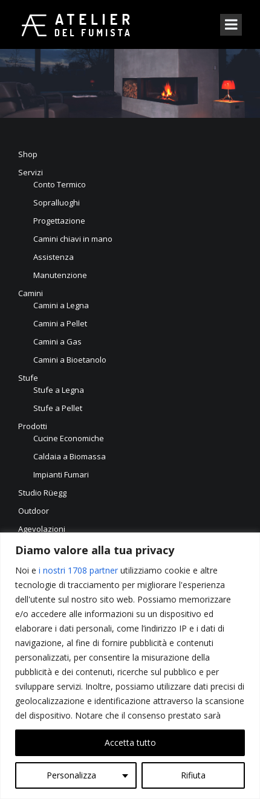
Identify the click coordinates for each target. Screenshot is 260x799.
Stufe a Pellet (57, 408)
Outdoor (33, 510)
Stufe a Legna (58, 389)
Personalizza (71, 775)
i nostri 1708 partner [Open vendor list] (78, 570)
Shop (27, 154)
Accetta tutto (130, 742)
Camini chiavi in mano (72, 238)
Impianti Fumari (61, 474)
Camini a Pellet (60, 323)
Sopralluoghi (56, 202)
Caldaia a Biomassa (69, 456)
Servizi (30, 172)
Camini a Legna (61, 305)
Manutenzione (60, 275)
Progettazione (59, 220)
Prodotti (32, 426)
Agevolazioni (41, 528)
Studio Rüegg (42, 492)
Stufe (28, 377)
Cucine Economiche (68, 438)
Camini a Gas (57, 341)
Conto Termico (59, 184)
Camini (30, 293)
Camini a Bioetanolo (69, 359)
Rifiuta (193, 775)
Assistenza (53, 256)
